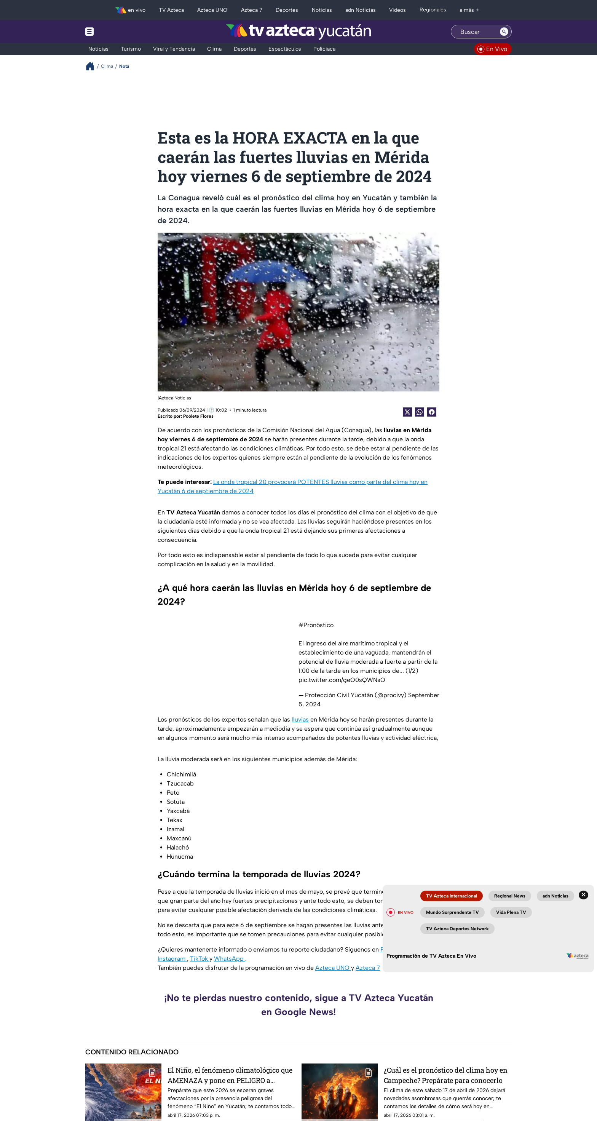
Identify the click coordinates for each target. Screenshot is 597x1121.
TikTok (199, 958)
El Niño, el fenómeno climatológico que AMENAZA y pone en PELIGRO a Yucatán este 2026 (230, 1075)
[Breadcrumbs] (93, 66)
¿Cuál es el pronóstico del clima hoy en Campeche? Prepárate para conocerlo (446, 1075)
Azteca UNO (333, 967)
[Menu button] (115, 31)
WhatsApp (229, 958)
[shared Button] (419, 412)
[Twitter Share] (407, 412)
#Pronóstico (316, 625)
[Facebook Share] (431, 412)
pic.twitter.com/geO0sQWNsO (341, 679)
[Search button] (504, 31)
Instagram (172, 958)
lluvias (300, 719)
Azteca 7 (368, 967)
